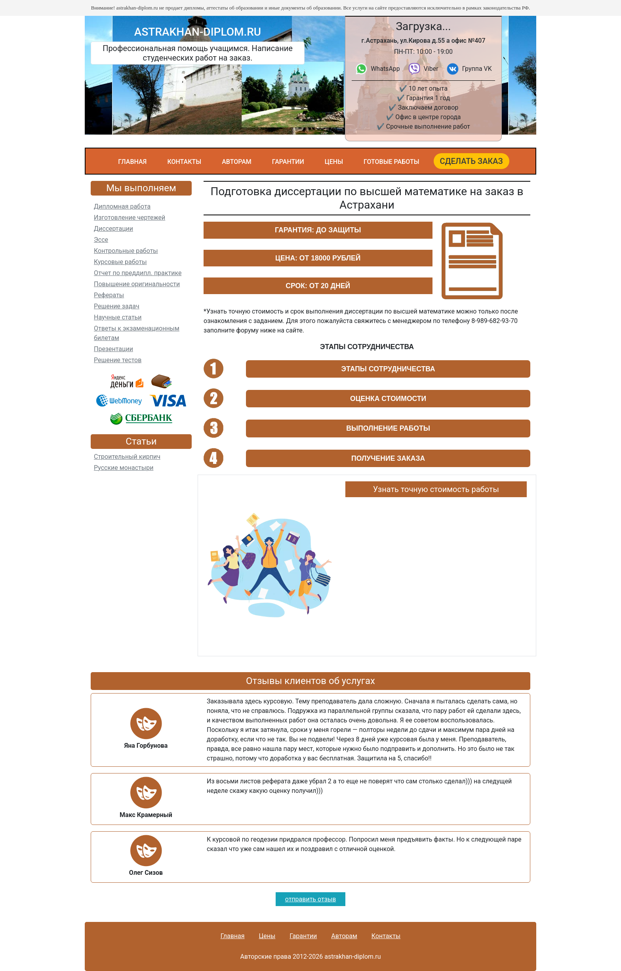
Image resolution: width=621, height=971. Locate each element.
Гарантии (288, 161)
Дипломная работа (122, 206)
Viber (431, 68)
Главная (132, 161)
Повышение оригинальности (137, 284)
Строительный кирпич (127, 456)
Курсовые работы (120, 262)
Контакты (184, 161)
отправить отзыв (310, 899)
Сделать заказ (471, 161)
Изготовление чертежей (129, 217)
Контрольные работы (126, 251)
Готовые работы (391, 161)
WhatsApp (385, 68)
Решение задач (116, 306)
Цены (334, 161)
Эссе (101, 239)
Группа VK (477, 68)
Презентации (113, 349)
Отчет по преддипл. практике (137, 273)
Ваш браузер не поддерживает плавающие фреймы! (436, 573)
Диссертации (113, 228)
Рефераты (109, 295)
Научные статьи (118, 317)
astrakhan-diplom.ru (197, 31)
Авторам (236, 161)
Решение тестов (117, 360)
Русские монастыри (123, 467)
